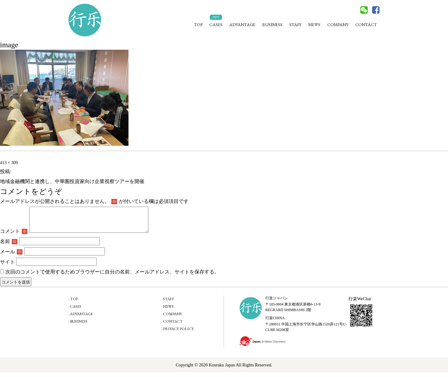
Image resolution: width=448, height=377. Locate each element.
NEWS (314, 24)
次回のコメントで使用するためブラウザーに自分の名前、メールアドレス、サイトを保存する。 (112, 276)
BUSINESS (272, 24)
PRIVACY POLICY (178, 333)
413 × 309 (9, 162)
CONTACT (366, 24)
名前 (8, 246)
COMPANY (337, 24)
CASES (215, 24)
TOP (198, 24)
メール (11, 256)
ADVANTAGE (242, 24)
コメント (13, 235)
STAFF (295, 24)
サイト (7, 266)
